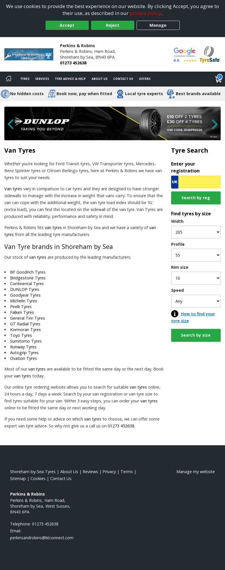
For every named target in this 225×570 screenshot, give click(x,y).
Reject (112, 25)
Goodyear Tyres (25, 295)
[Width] (196, 232)
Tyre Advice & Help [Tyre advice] (70, 79)
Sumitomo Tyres (26, 341)
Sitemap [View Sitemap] (18, 478)
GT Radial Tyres (25, 324)
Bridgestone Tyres (28, 278)
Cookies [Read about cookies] (38, 478)
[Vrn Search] (196, 182)
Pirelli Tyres (21, 306)
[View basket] (218, 79)
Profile (178, 244)
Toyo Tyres (21, 335)
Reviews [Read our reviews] (90, 471)
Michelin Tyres (23, 301)
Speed (177, 290)
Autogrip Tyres (24, 352)
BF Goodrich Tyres (28, 272)
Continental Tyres (27, 283)
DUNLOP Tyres (24, 289)
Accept (67, 25)
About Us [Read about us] (69, 471)
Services (42, 79)
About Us (99, 79)
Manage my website (195, 471)
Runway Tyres (23, 347)
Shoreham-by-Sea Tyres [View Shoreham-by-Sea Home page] (33, 471)
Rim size (179, 267)
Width (177, 221)
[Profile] (196, 255)
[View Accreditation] (210, 54)
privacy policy (145, 13)
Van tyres (13, 188)
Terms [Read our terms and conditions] (126, 471)
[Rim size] (196, 278)
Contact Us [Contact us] (123, 79)
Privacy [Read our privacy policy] (109, 471)
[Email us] (41, 537)
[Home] (8, 79)
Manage (158, 25)
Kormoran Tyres (25, 329)
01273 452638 (73, 63)
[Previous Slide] (13, 126)
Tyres (24, 79)
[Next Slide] (212, 126)
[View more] (112, 124)
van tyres (53, 227)
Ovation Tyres (23, 358)
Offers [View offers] (144, 79)
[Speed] (196, 301)
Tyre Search (189, 150)
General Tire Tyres (27, 318)
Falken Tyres (22, 312)
